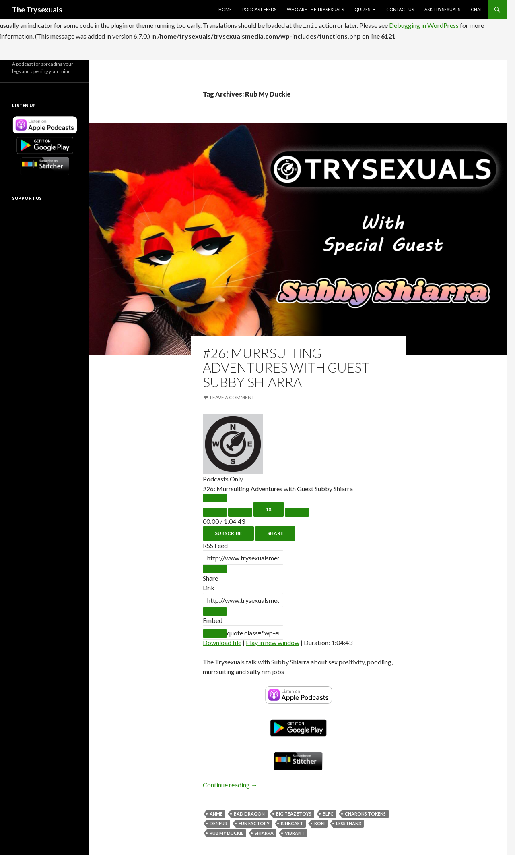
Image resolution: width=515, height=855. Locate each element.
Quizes (362, 9)
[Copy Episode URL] (215, 609)
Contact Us (400, 9)
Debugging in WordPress (424, 24)
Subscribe (228, 531)
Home (225, 9)
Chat (476, 9)
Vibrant (295, 830)
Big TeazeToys (293, 811)
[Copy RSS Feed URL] (215, 566)
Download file (222, 640)
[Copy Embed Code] (215, 631)
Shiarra (264, 830)
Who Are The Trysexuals (315, 9)
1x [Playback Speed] (269, 507)
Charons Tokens (365, 811)
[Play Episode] (215, 495)
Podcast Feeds (259, 9)
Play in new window (272, 640)
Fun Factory (254, 821)
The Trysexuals (37, 9)
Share (275, 531)
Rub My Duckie (226, 830)
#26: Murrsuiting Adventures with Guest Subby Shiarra (286, 365)
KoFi (319, 821)
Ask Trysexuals (442, 9)
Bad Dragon (249, 811)
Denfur (218, 821)
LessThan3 (348, 821)
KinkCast (292, 821)
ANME (216, 811)
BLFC (328, 811)
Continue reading (230, 782)
